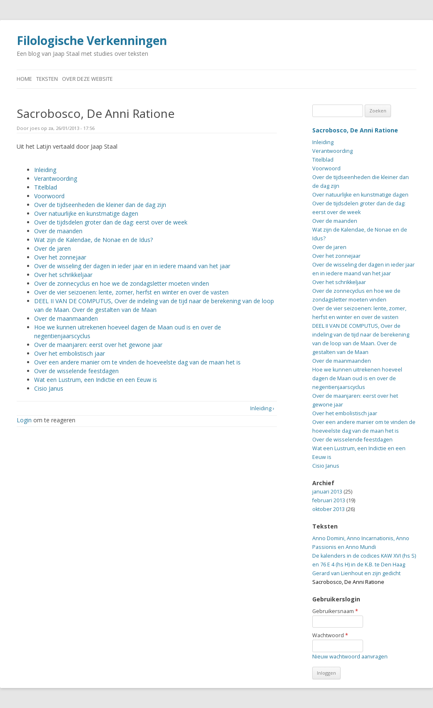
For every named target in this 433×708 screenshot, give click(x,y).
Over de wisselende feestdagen (76, 371)
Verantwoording (55, 178)
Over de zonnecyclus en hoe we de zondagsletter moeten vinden (121, 283)
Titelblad (45, 187)
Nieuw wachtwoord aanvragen (350, 656)
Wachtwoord (330, 635)
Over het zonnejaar (60, 257)
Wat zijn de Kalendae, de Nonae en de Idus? (93, 240)
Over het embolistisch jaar (69, 353)
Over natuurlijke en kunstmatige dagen (86, 213)
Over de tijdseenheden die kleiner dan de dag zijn (100, 205)
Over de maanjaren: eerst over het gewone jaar (98, 345)
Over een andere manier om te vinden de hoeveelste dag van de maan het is (137, 362)
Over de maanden (58, 231)
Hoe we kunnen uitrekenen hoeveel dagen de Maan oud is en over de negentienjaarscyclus (357, 378)
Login (24, 420)
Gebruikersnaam (335, 611)
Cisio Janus (48, 388)
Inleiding (45, 170)
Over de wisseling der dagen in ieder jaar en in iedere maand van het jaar (132, 266)
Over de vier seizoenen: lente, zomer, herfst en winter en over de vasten (131, 292)
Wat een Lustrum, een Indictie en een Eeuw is (95, 380)
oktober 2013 (328, 509)
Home (24, 78)
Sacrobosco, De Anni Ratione (355, 130)
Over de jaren (52, 248)
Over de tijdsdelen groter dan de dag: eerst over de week (110, 222)
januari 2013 (327, 491)
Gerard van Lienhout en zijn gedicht (356, 573)
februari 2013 (328, 500)
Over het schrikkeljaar (63, 275)
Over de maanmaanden (66, 318)
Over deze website (87, 78)
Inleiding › (262, 408)
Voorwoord (49, 196)
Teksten (47, 78)
